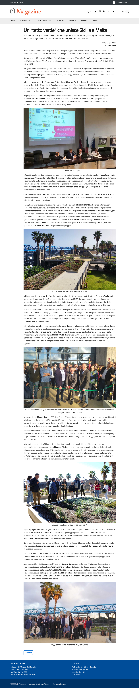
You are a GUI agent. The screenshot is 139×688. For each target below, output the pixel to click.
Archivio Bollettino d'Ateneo (39, 684)
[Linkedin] (100, 11)
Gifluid (49, 58)
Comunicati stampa (59, 684)
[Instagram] (96, 11)
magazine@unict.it (78, 672)
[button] (119, 2)
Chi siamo (75, 674)
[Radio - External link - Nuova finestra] (95, 21)
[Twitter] (104, 11)
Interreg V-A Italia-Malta (104, 61)
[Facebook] (92, 11)
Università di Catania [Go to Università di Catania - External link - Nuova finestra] (16, 2)
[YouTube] (108, 11)
